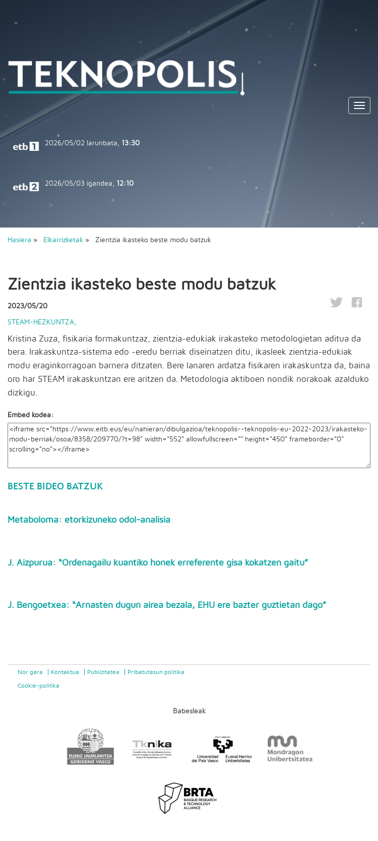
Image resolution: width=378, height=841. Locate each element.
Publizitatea (103, 672)
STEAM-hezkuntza (41, 322)
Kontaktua (65, 672)
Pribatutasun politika (156, 672)
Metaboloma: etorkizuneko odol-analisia (89, 520)
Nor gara (30, 672)
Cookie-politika (38, 686)
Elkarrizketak (64, 240)
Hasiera (19, 240)
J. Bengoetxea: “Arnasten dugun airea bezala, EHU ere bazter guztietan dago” (167, 605)
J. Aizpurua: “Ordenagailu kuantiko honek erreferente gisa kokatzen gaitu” (158, 563)
